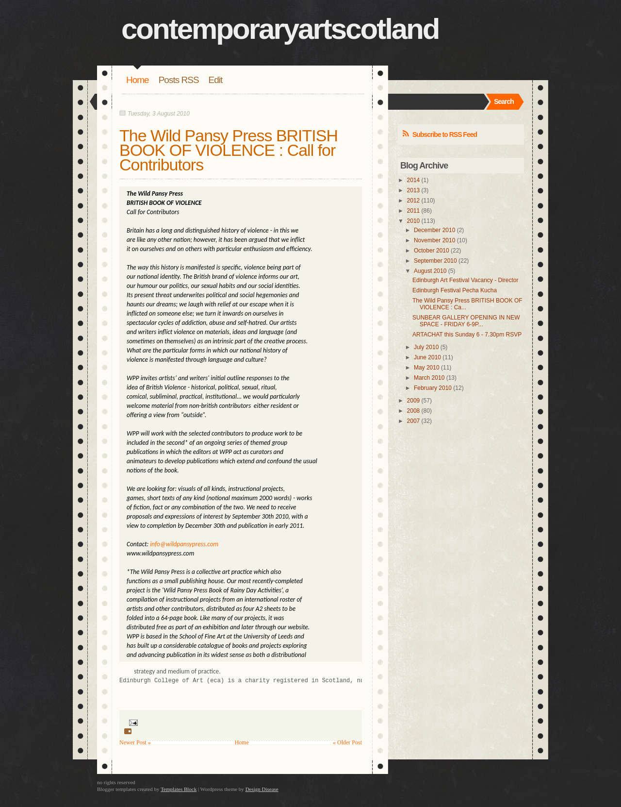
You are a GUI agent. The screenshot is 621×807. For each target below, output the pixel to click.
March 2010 (429, 377)
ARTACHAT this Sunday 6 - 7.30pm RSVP (467, 334)
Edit (216, 80)
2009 (413, 400)
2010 (413, 221)
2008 (413, 410)
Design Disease (261, 789)
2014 (413, 180)
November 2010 (434, 240)
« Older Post (347, 742)
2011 (413, 210)
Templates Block (178, 789)
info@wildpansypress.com (184, 544)
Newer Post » (135, 742)
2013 (413, 190)
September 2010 (435, 260)
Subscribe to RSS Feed (444, 134)
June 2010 (427, 357)
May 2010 (427, 367)
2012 (413, 200)
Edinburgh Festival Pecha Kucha (454, 290)
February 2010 (433, 388)
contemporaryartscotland (280, 29)
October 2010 (431, 250)
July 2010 (426, 347)
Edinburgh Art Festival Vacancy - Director (465, 280)
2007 (413, 421)
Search (504, 101)
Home (137, 80)
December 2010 (434, 230)
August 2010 (430, 271)
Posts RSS (179, 80)
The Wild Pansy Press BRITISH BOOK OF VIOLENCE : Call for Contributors (228, 150)
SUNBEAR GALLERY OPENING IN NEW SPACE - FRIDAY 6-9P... (466, 321)
